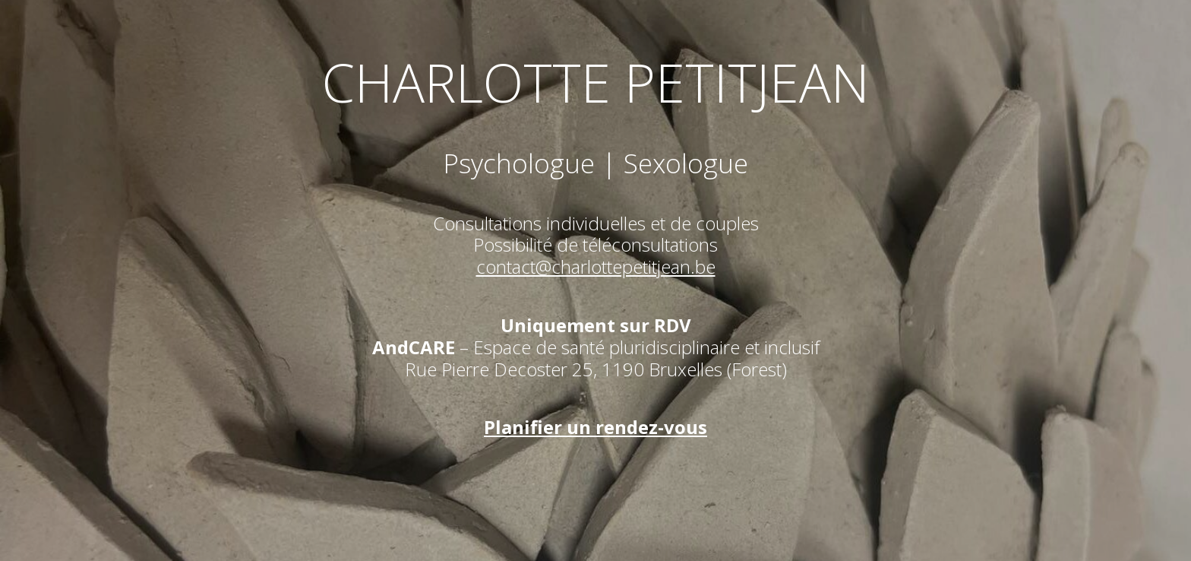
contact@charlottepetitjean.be (596, 266)
